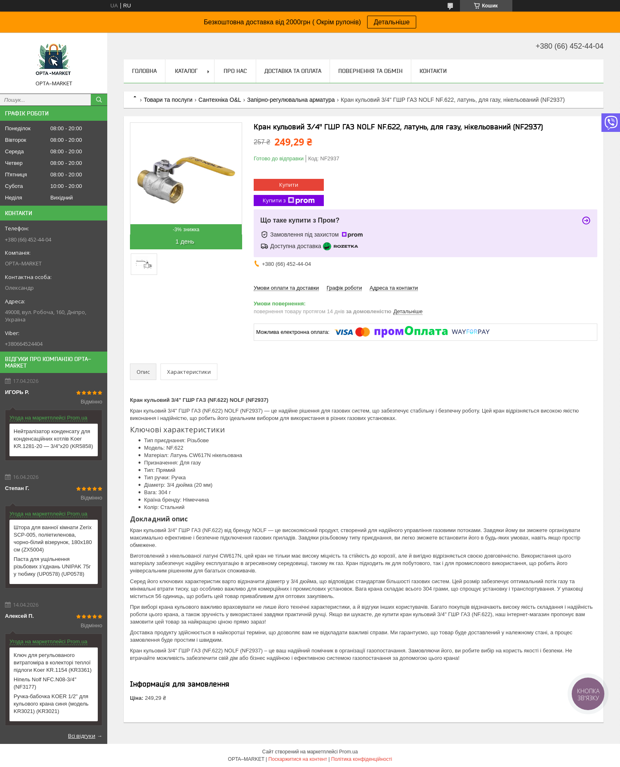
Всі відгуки (81, 735)
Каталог (186, 71)
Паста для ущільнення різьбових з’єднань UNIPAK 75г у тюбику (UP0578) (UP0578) (52, 566)
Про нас (235, 71)
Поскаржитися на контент (298, 759)
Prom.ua (348, 752)
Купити (288, 184)
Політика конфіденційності (361, 759)
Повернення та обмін (370, 71)
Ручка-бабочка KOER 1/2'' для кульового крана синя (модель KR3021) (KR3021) (51, 703)
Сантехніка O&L (219, 99)
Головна (144, 71)
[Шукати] (99, 100)
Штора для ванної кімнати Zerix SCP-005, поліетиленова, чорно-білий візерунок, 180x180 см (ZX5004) (53, 538)
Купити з (289, 200)
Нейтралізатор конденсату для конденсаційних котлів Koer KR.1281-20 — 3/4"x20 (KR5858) (53, 438)
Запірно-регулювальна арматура (291, 99)
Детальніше (392, 22)
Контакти (433, 71)
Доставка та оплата (292, 71)
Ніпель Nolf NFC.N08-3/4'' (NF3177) (45, 683)
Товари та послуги (168, 99)
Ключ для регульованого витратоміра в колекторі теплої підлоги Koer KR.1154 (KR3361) (53, 662)
